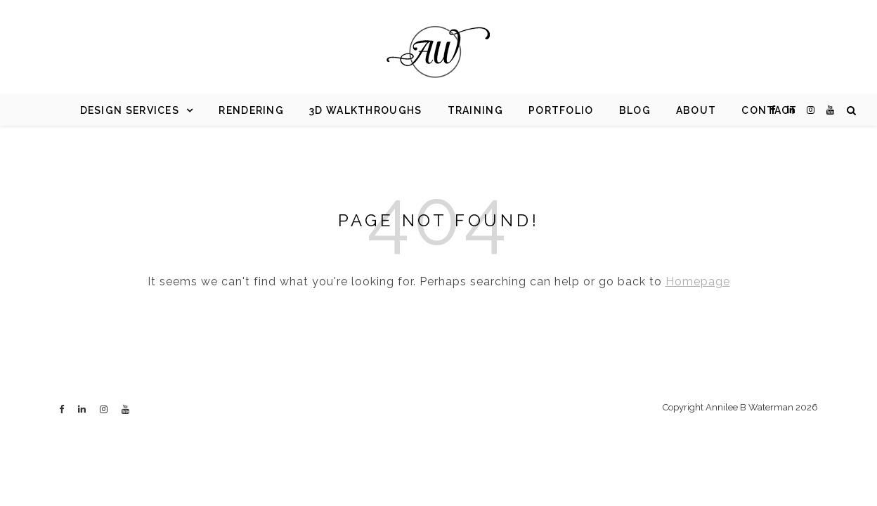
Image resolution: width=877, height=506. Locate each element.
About (696, 110)
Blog (635, 110)
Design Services (130, 110)
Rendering (251, 110)
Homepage (697, 281)
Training (475, 110)
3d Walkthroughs (365, 110)
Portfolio (561, 110)
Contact (769, 110)
